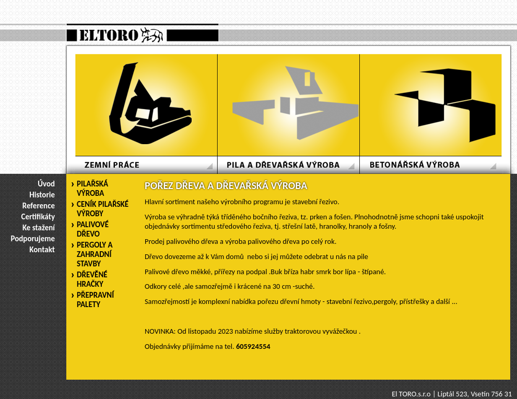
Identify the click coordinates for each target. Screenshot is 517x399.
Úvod (46, 184)
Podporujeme (33, 238)
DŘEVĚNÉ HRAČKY (92, 279)
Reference (38, 205)
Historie (42, 194)
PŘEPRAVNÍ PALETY (95, 299)
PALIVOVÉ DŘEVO (93, 229)
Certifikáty (38, 216)
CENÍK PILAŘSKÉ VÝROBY (102, 208)
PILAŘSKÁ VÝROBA (92, 188)
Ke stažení (38, 227)
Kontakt (42, 249)
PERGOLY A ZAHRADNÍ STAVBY (95, 254)
